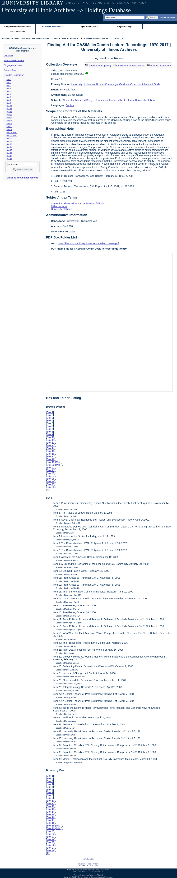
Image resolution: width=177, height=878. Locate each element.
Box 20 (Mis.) (12, 135)
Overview (8, 55)
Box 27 (9, 156)
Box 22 (9, 141)
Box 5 (9, 91)
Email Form (93, 866)
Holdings (26, 38)
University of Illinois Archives (39, 10)
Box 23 (9, 144)
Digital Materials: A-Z (89, 27)
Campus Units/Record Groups (17, 27)
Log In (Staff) (88, 858)
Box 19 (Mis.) (12, 132)
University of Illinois (145, 100)
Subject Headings (125, 27)
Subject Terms (11, 70)
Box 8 (9, 100)
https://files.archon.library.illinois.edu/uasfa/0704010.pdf (88, 243)
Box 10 (9, 106)
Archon (86, 875)
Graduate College (41, 38)
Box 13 (9, 115)
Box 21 (9, 138)
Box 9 (9, 103)
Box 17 (9, 127)
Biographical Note (13, 65)
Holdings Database (108, 10)
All (48, 489)
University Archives (10, 38)
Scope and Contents (14, 60)
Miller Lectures (126, 100)
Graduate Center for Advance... (65, 38)
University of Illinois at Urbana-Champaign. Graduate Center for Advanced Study (115, 84)
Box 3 (9, 85)
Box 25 (9, 150)
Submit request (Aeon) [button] (98, 65)
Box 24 (9, 147)
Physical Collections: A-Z (53, 27)
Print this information (159, 65)
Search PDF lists (167, 17)
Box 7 (9, 97)
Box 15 (9, 121)
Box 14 (9, 118)
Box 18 (9, 129)
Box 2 (9, 82)
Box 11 (9, 109)
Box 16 (9, 124)
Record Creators (17, 31)
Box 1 (9, 80)
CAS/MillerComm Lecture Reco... (97, 38)
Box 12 (9, 112)
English (70, 105)
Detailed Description (14, 75)
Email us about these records (22, 177)
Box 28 (9, 159)
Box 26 (9, 153)
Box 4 (9, 88)
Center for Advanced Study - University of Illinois (89, 100)
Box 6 (9, 94)
